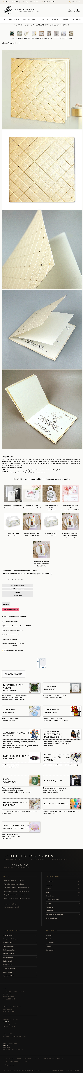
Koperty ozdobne (63, 918)
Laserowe (63, 885)
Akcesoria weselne (31, 20)
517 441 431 (6, 1021)
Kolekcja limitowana (63, 899)
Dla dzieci (77, 20)
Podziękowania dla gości (20, 939)
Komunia (45, 20)
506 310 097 (6, 1036)
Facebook (77, 10)
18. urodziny (65, 20)
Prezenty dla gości (20, 954)
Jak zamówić (17, 595)
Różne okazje (50, 950)
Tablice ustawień (20, 961)
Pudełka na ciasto (20, 946)
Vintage (63, 903)
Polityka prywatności (57, 1070)
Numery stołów (20, 957)
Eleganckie (63, 881)
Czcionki (17, 592)
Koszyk (70, 10)
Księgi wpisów (20, 972)
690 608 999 (74, 2)
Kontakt (27, 1061)
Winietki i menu (20, 935)
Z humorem (63, 911)
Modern (63, 888)
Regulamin (69, 1070)
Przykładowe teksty (17, 585)
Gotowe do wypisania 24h (63, 914)
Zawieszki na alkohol (20, 950)
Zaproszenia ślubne (12, 20)
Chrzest (55, 20)
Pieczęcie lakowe (20, 965)
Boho (63, 892)
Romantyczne (63, 896)
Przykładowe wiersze (17, 589)
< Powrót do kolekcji (11, 43)
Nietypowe (63, 907)
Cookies (76, 1070)
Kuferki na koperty (20, 968)
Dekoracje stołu (20, 942)
